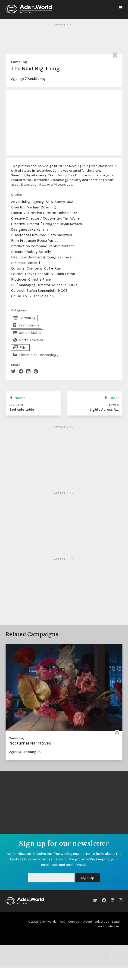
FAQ (62, 922)
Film (20, 347)
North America (28, 340)
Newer (17, 398)
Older (112, 398)
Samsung (19, 62)
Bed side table (21, 409)
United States (27, 332)
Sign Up (87, 877)
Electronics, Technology (35, 355)
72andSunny (35, 78)
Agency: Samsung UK (25, 752)
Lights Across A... (104, 409)
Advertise (102, 922)
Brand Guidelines (107, 926)
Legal (116, 922)
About (87, 922)
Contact (74, 922)
